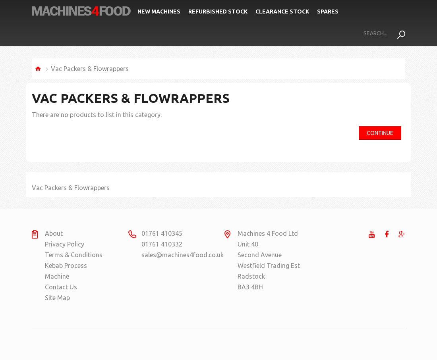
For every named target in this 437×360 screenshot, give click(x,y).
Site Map (57, 297)
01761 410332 (161, 244)
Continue (380, 133)
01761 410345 (161, 233)
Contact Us (61, 287)
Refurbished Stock (218, 11)
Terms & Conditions (73, 254)
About (54, 233)
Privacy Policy (64, 244)
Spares (327, 11)
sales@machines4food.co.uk (172, 254)
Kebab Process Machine (66, 271)
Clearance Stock (282, 11)
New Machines (158, 11)
